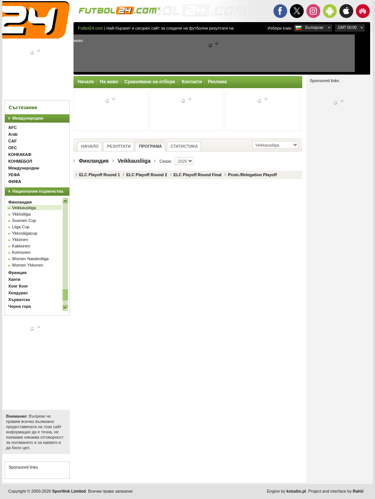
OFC (12, 147)
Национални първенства (37, 191)
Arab (13, 134)
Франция (17, 272)
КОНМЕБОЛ (20, 161)
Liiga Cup (20, 227)
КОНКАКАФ (20, 154)
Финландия (20, 202)
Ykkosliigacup (24, 233)
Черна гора (19, 306)
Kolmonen (21, 252)
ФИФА (14, 181)
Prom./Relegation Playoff (252, 174)
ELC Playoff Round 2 (146, 174)
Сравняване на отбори (149, 81)
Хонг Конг (18, 286)
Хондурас (18, 293)
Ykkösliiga (21, 214)
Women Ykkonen (27, 265)
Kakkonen (21, 246)
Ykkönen (20, 239)
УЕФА (14, 174)
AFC (12, 127)
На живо (109, 81)
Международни (28, 118)
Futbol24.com (90, 28)
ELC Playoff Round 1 (99, 174)
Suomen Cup (24, 220)
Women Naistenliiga (30, 258)
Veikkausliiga (24, 207)
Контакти (192, 81)
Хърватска (19, 299)
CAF (12, 141)
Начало (86, 81)
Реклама (217, 81)
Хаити (14, 279)
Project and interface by (335, 491)
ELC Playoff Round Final (198, 174)
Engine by (286, 491)
